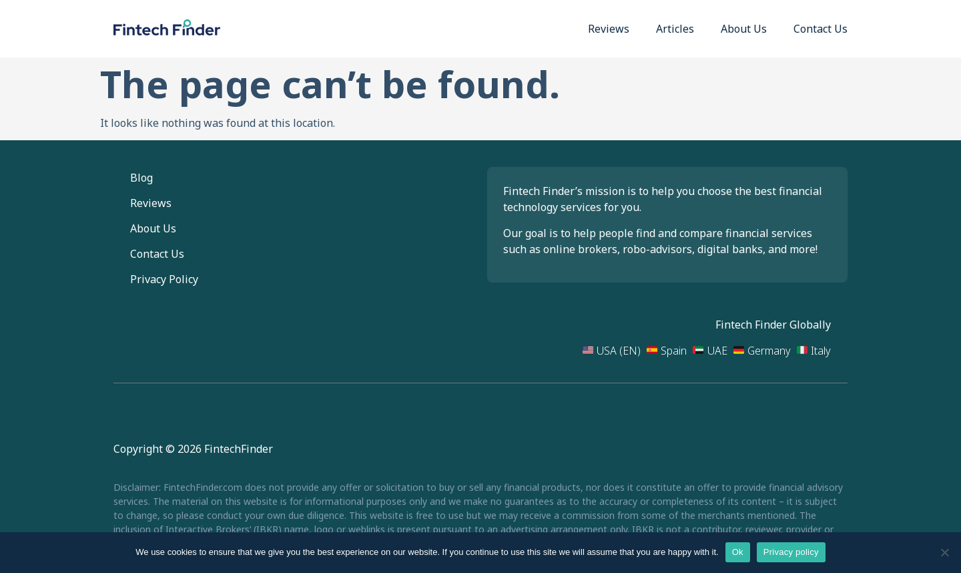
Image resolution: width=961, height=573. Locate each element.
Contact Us (820, 28)
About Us (744, 28)
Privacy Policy (164, 279)
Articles (675, 28)
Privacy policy (791, 552)
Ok (737, 552)
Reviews (608, 28)
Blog (141, 177)
